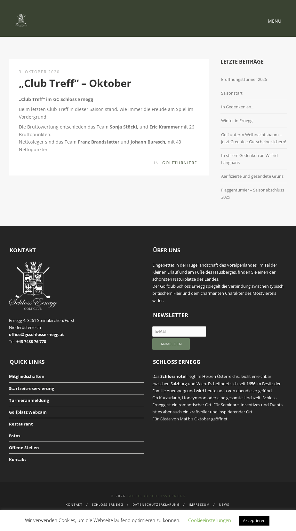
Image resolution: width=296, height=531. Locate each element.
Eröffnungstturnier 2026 (244, 79)
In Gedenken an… (237, 107)
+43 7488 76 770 (31, 341)
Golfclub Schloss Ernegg (156, 496)
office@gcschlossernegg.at (36, 334)
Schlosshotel (173, 376)
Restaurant (21, 424)
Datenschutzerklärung (156, 504)
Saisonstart (232, 93)
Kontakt (17, 459)
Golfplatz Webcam (28, 412)
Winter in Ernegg (236, 120)
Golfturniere (179, 163)
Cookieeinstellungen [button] (209, 520)
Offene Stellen (24, 447)
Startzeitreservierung (31, 388)
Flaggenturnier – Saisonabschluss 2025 (252, 193)
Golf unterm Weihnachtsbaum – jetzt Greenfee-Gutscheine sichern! (253, 138)
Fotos (14, 436)
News (224, 504)
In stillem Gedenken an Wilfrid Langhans (249, 158)
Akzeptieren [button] (254, 520)
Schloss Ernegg (107, 504)
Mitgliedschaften (26, 376)
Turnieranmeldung (29, 400)
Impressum (199, 504)
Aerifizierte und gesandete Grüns (252, 176)
